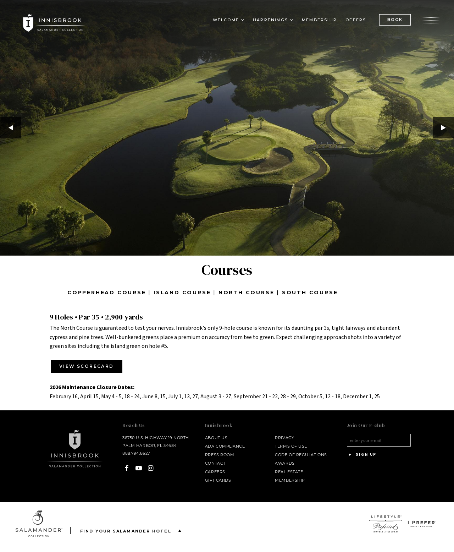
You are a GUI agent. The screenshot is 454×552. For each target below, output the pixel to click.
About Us (216, 437)
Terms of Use (291, 446)
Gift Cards (218, 480)
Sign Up (362, 455)
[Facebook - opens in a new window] (126, 468)
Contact (215, 463)
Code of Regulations (301, 454)
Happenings (270, 19)
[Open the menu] (431, 19)
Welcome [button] (226, 19)
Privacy (284, 437)
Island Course (182, 292)
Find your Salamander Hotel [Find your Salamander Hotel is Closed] (132, 530)
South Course (310, 292)
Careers (215, 471)
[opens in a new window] (385, 523)
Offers (355, 19)
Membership (319, 19)
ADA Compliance (225, 446)
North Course (246, 292)
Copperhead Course (106, 292)
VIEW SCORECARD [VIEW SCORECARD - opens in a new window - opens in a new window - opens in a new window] (86, 366)
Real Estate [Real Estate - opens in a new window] (289, 471)
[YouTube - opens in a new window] (138, 468)
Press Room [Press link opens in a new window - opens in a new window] (219, 454)
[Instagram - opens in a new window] (150, 468)
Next (443, 127)
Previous (10, 127)
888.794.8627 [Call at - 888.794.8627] (136, 453)
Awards (284, 463)
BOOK (395, 19)
